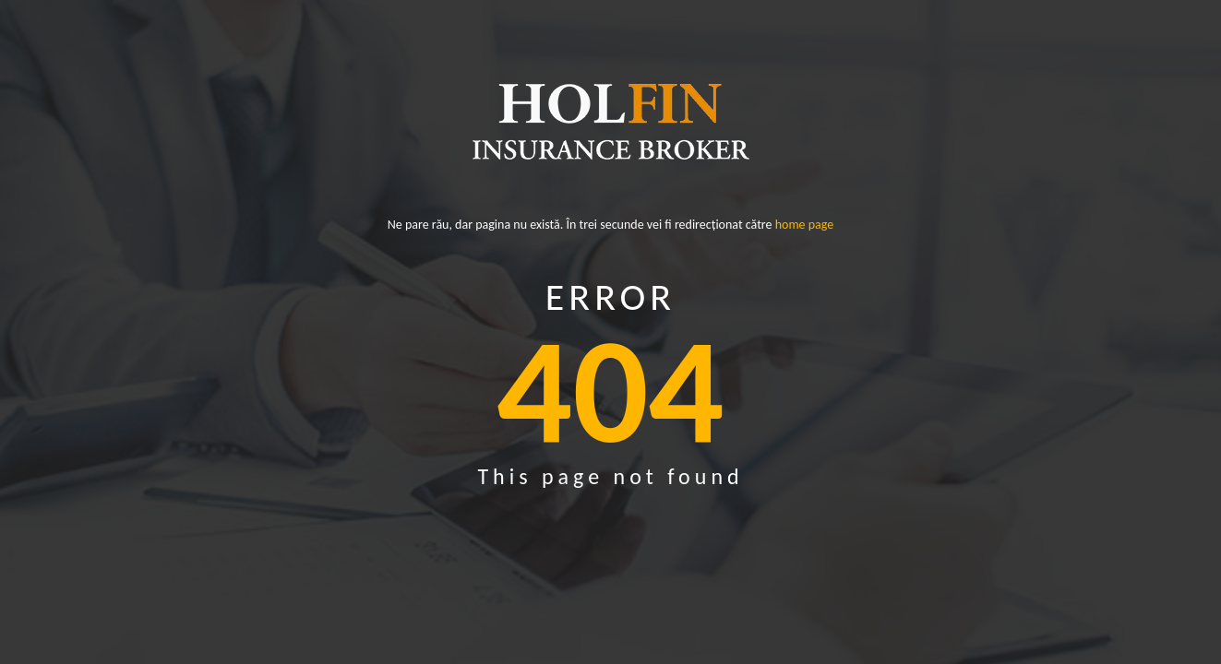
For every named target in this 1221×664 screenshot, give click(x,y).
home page (804, 225)
